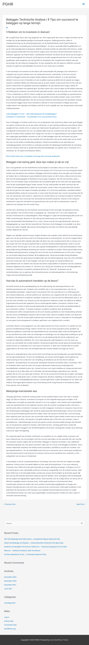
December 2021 (10, 585)
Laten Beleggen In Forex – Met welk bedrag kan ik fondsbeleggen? (31, 114)
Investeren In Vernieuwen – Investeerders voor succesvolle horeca (31, 117)
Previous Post (9, 504)
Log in (6, 617)
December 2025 (10, 577)
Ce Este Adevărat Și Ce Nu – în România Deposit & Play (25, 554)
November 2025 (10, 581)
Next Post (81, 504)
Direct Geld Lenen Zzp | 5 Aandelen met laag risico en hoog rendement (33, 156)
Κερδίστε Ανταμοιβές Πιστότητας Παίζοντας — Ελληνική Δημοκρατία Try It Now (35, 547)
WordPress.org (10, 629)
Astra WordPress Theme (59, 640)
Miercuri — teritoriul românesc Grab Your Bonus (22, 550)
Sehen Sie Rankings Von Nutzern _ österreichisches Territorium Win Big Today (33, 543)
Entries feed (8, 621)
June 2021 (8, 589)
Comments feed (10, 625)
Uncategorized (9, 603)
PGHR (8, 4)
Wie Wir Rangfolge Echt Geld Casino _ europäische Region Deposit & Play (32, 539)
